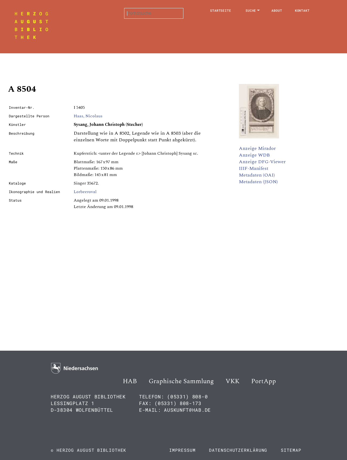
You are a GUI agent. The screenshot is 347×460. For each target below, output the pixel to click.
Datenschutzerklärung (238, 450)
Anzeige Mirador (257, 148)
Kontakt (302, 10)
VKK (232, 381)
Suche (251, 10)
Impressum (182, 450)
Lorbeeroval (85, 192)
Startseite (220, 10)
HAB (130, 381)
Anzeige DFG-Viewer (262, 161)
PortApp (263, 381)
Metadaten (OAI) (257, 175)
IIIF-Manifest (253, 168)
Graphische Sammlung (181, 381)
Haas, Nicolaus (88, 116)
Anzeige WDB (254, 155)
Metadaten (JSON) (258, 181)
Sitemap (291, 450)
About (276, 10)
